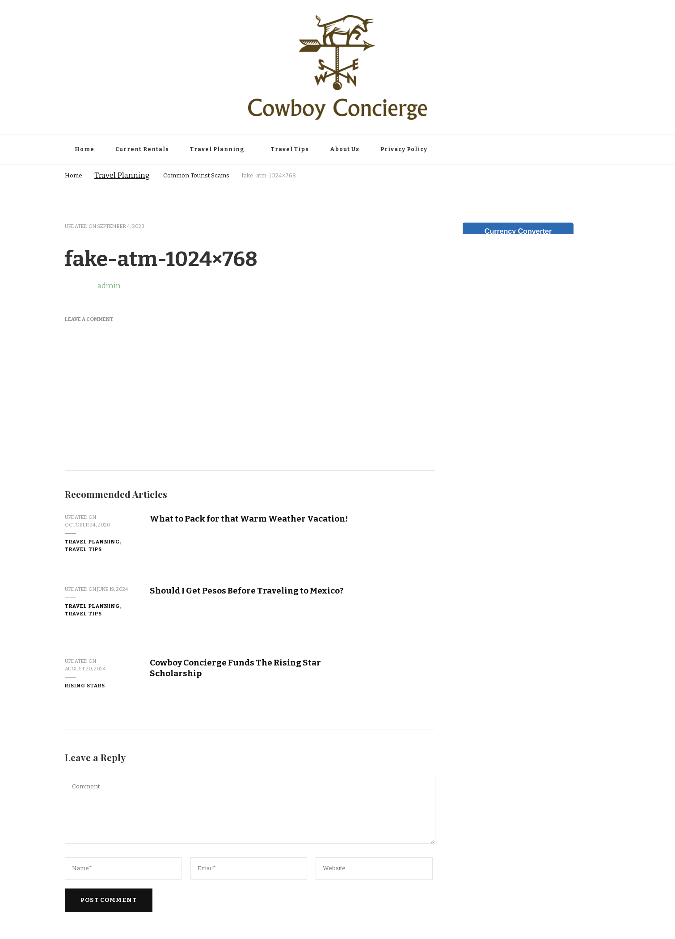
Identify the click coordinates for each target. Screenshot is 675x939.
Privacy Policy (403, 149)
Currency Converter (518, 231)
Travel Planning (217, 149)
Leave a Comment (89, 319)
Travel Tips (290, 149)
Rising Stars (85, 685)
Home (84, 149)
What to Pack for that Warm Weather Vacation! (249, 519)
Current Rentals (142, 149)
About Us (344, 149)
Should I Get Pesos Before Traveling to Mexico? (246, 590)
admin (93, 286)
